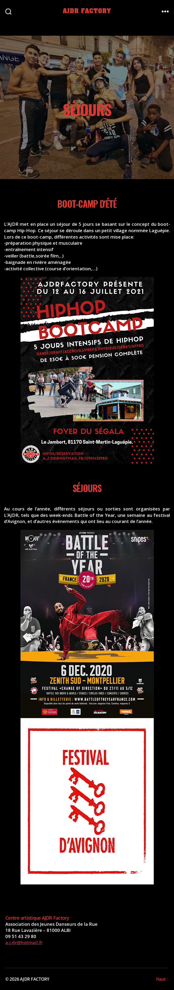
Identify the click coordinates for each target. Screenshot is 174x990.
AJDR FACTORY (87, 11)
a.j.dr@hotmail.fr (24, 942)
